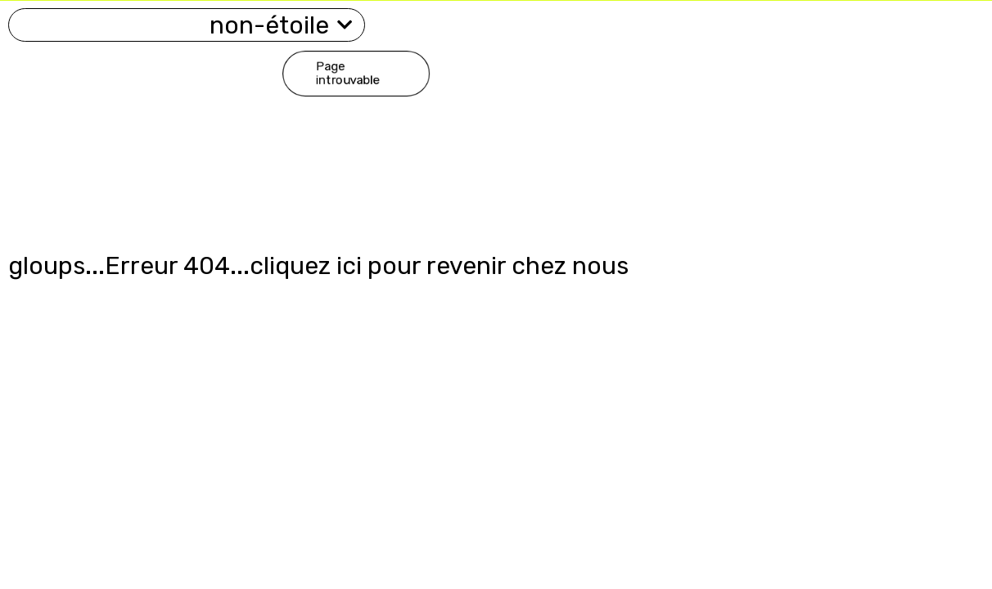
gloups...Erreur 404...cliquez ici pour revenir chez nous (318, 266)
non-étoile (281, 25)
